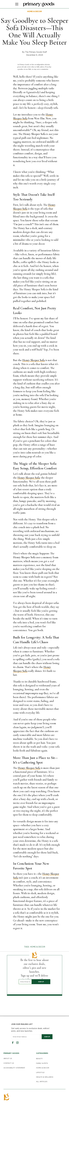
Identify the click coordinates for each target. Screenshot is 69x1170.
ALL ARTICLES (41, 1081)
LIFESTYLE (40, 1072)
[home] (38, 4)
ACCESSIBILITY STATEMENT (14, 1068)
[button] (16, 4)
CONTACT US (8, 1063)
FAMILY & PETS (42, 1063)
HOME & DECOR (42, 1068)
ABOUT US (7, 1058)
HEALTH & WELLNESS (44, 1077)
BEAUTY (39, 1058)
